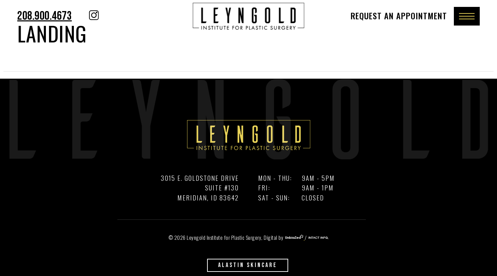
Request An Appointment (399, 15)
